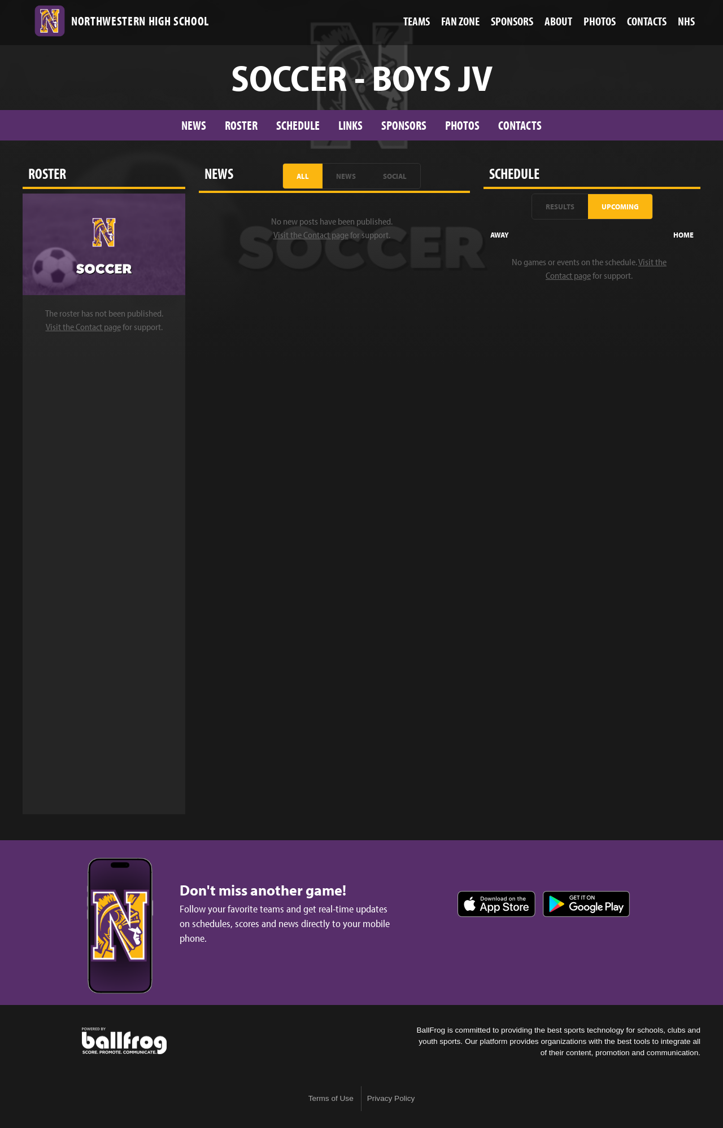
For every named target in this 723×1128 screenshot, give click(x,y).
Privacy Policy (391, 1098)
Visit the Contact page (83, 326)
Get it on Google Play (586, 904)
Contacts (520, 125)
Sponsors (403, 125)
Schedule (298, 125)
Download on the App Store (496, 904)
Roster (241, 125)
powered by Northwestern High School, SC (124, 1041)
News (193, 125)
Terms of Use (331, 1098)
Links (350, 125)
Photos (462, 125)
